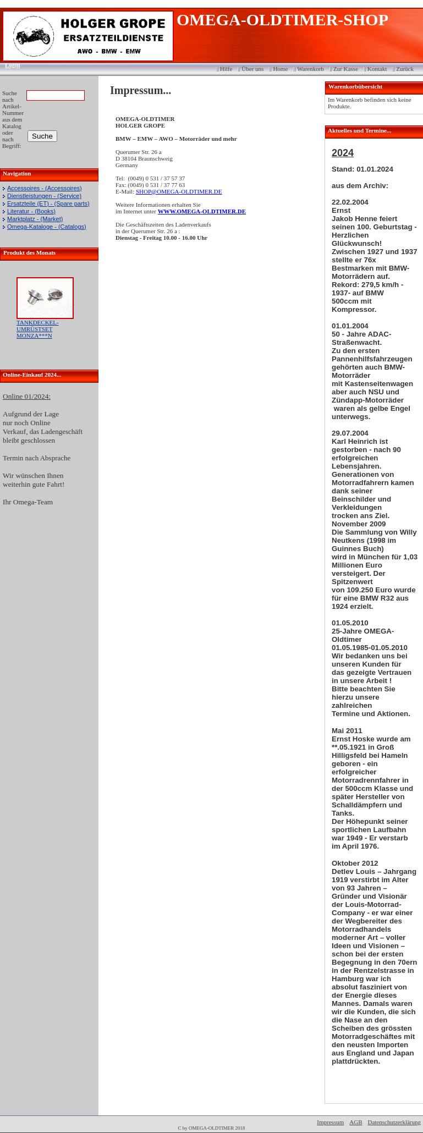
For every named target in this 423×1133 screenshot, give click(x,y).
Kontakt (377, 68)
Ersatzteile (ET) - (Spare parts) (48, 203)
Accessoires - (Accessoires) (44, 188)
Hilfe (226, 68)
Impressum (330, 1122)
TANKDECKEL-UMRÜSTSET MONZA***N (38, 329)
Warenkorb (310, 68)
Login (9, 65)
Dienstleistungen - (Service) (44, 196)
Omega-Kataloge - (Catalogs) (46, 226)
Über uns (252, 68)
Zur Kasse (345, 68)
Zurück (405, 68)
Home (280, 68)
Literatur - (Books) (31, 211)
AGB (355, 1122)
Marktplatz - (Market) (35, 219)
